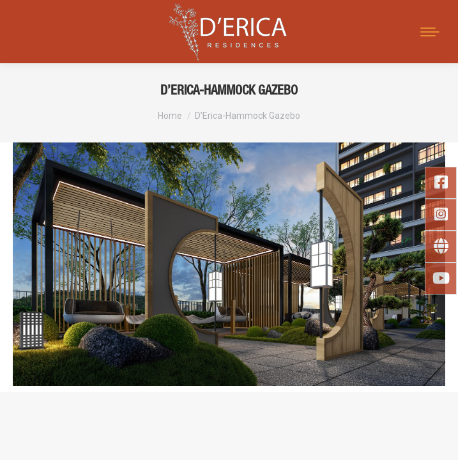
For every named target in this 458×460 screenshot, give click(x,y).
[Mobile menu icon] (430, 32)
